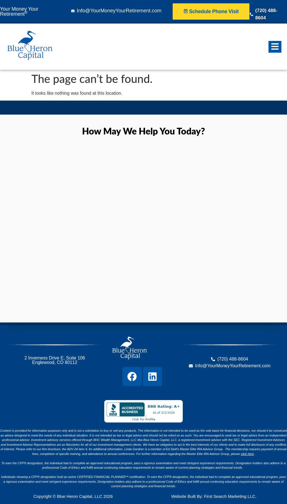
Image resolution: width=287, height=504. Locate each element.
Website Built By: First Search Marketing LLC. (213, 496)
